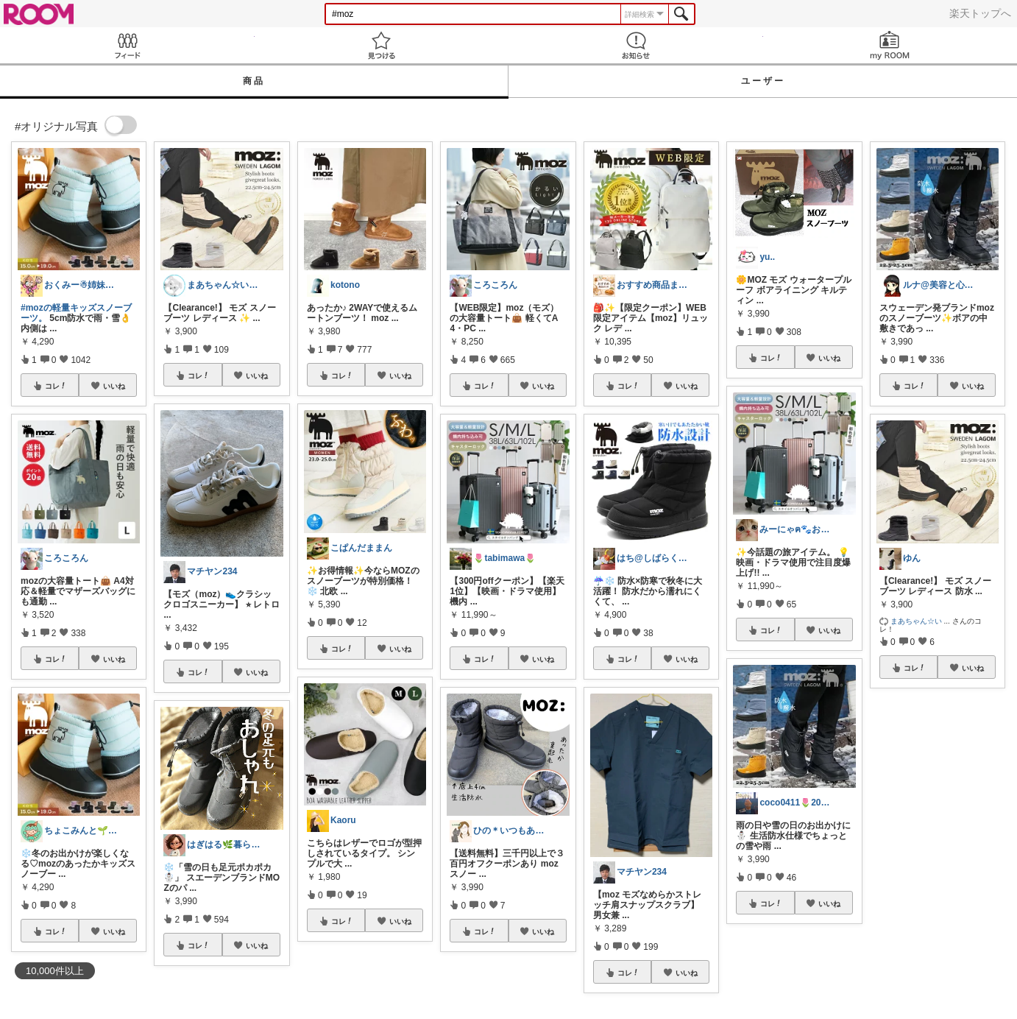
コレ (56, 385)
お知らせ (635, 45)
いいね (114, 385)
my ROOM (890, 45)
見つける (382, 45)
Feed (127, 45)
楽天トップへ (980, 13)
